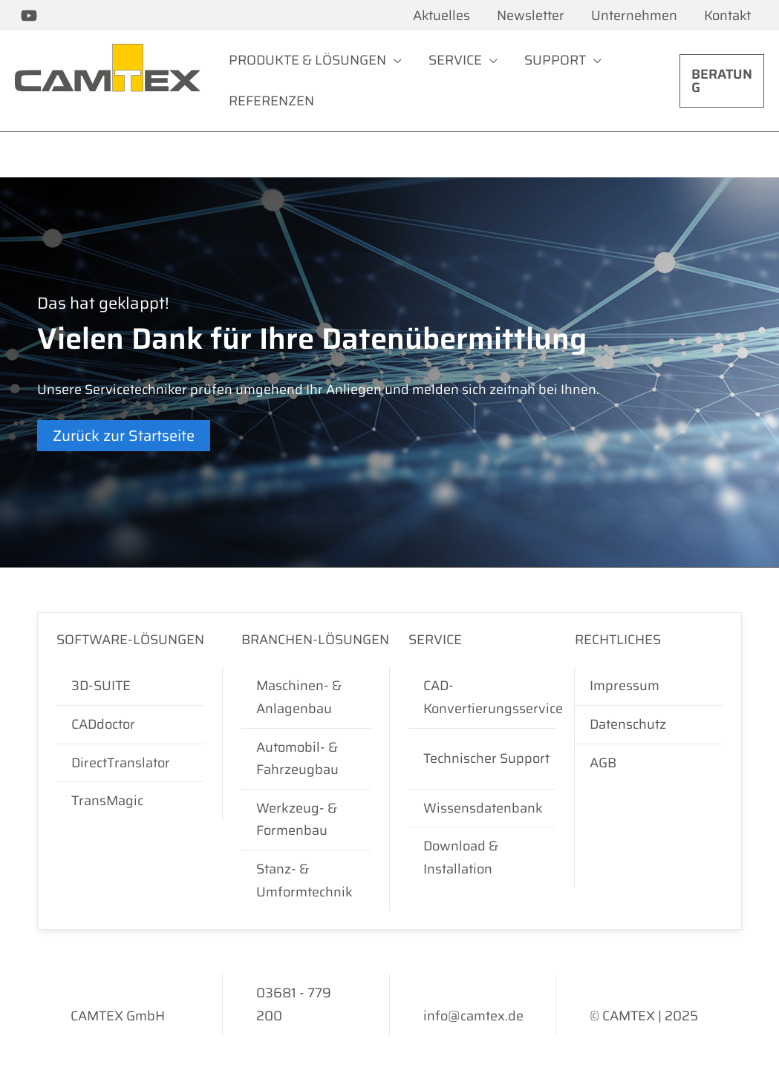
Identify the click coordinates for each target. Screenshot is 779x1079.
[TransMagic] (129, 801)
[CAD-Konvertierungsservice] (493, 697)
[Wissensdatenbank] (493, 808)
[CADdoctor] (129, 725)
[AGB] (649, 763)
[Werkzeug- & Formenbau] (305, 820)
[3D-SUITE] (129, 686)
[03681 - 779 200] (306, 1004)
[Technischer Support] (493, 759)
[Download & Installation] (493, 857)
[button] (721, 81)
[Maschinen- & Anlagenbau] (305, 697)
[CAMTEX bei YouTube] (29, 15)
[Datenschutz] (649, 725)
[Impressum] (649, 686)
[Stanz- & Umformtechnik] (305, 880)
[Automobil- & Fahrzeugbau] (305, 759)
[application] (394, 60)
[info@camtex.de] (473, 1016)
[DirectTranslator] (129, 763)
